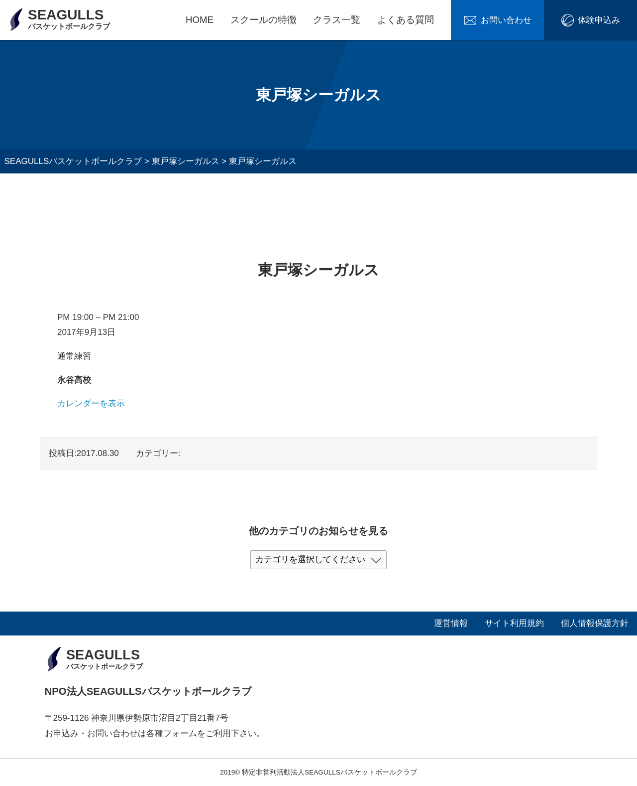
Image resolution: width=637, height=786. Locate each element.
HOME (199, 19)
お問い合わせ (506, 20)
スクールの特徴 (263, 19)
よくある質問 (405, 19)
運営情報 (451, 623)
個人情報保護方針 (595, 623)
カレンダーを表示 (91, 403)
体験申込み (599, 20)
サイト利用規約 (514, 623)
